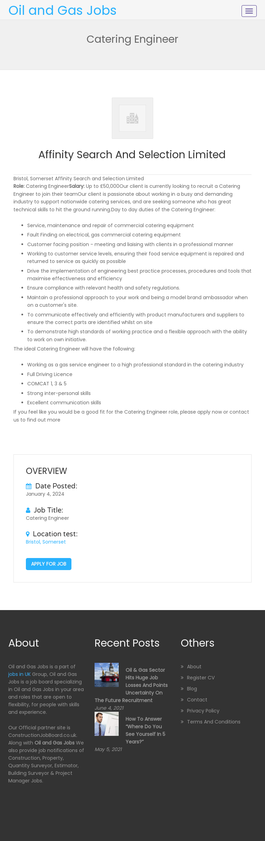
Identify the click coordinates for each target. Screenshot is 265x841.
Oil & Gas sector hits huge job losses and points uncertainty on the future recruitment (131, 685)
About (194, 666)
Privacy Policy (203, 710)
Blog (192, 688)
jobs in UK (19, 674)
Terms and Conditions (214, 721)
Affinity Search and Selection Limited (132, 155)
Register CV (201, 677)
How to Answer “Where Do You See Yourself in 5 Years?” (145, 730)
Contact (197, 699)
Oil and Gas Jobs (62, 10)
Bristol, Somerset (46, 541)
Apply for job (48, 563)
